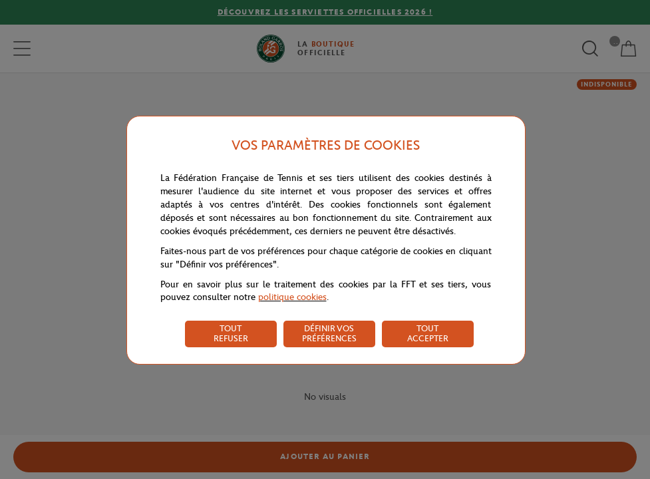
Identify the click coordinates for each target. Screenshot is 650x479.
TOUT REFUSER (231, 333)
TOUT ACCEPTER (427, 333)
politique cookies (292, 297)
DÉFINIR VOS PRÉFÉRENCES (329, 333)
